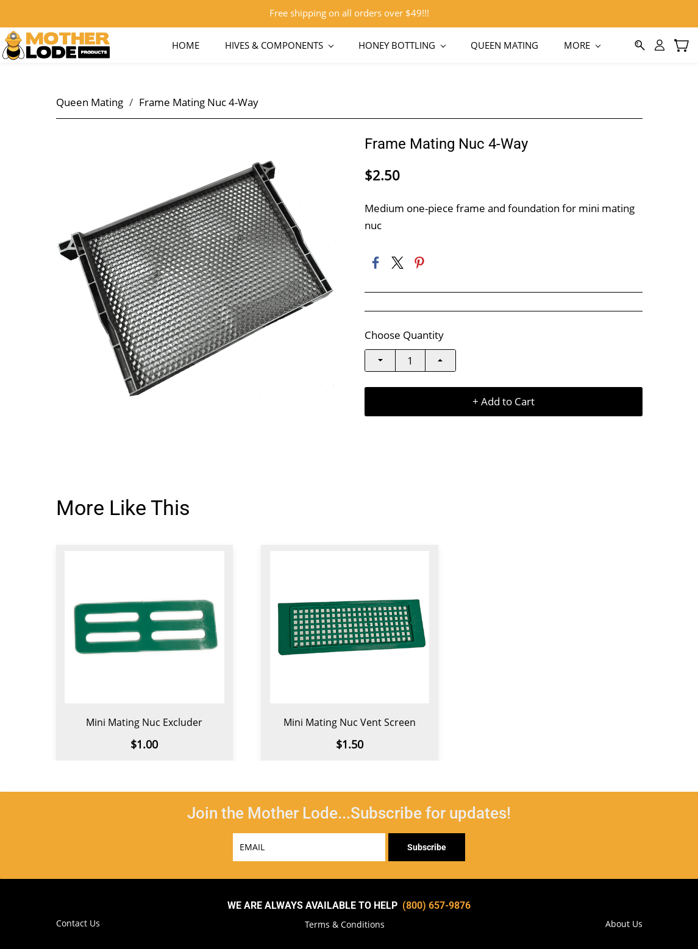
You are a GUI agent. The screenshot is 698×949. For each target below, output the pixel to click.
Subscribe (426, 845)
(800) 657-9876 (436, 903)
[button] (345, 922)
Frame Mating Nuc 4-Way (198, 100)
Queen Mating (89, 100)
